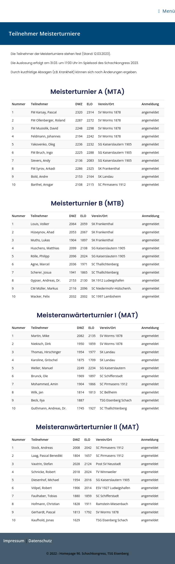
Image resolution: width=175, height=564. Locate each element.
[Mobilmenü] (166, 11)
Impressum (13, 540)
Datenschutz (40, 540)
